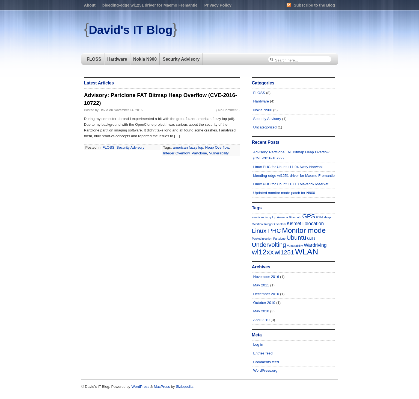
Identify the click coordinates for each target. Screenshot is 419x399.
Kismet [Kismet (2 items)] (294, 223)
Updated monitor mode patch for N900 (284, 193)
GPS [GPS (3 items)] (308, 216)
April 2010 (261, 320)
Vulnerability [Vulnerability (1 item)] (295, 245)
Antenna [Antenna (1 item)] (282, 217)
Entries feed (263, 353)
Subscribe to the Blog (311, 5)
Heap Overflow (217, 147)
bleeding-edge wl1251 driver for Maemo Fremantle (150, 5)
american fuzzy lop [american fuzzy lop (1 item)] (264, 217)
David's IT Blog (130, 29)
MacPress (162, 387)
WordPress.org (265, 370)
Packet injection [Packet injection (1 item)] (262, 238)
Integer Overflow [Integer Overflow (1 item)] (275, 224)
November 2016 (266, 277)
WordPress (140, 387)
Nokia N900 (145, 59)
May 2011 (261, 285)
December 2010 (266, 294)
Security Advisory (181, 59)
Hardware (117, 59)
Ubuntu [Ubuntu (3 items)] (296, 237)
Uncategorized (265, 127)
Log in (258, 344)
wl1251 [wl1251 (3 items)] (284, 252)
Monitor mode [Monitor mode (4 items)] (304, 230)
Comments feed (266, 362)
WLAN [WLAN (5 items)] (306, 251)
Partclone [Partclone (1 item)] (279, 238)
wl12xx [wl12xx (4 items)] (263, 252)
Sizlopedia (184, 387)
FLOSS (94, 59)
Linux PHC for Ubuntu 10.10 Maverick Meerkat (291, 184)
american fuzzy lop (188, 147)
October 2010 (264, 303)
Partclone (199, 153)
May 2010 (261, 311)
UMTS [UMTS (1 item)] (311, 238)
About (90, 5)
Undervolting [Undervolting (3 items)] (269, 244)
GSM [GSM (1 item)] (319, 217)
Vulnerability (219, 153)
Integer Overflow (176, 153)
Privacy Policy (217, 5)
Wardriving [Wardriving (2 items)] (315, 245)
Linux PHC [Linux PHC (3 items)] (266, 230)
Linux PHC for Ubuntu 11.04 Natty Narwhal (288, 167)
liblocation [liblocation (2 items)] (313, 223)
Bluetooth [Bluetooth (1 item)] (295, 217)
